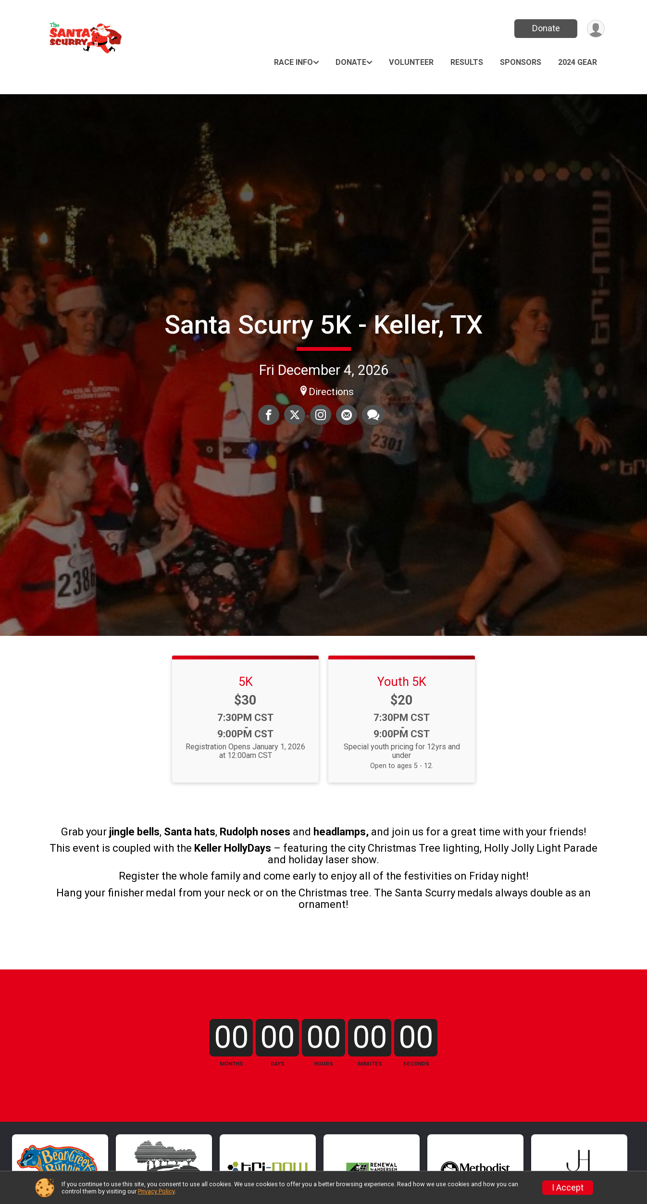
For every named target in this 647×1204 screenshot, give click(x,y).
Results (466, 62)
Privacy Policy (156, 1191)
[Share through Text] (373, 415)
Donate (546, 28)
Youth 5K (401, 681)
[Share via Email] (346, 415)
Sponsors (520, 62)
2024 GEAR (577, 62)
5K (245, 681)
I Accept (568, 1187)
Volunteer (411, 62)
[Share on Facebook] (268, 415)
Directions (331, 391)
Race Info (293, 62)
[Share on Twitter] (294, 415)
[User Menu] (596, 28)
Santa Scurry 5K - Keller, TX (323, 325)
